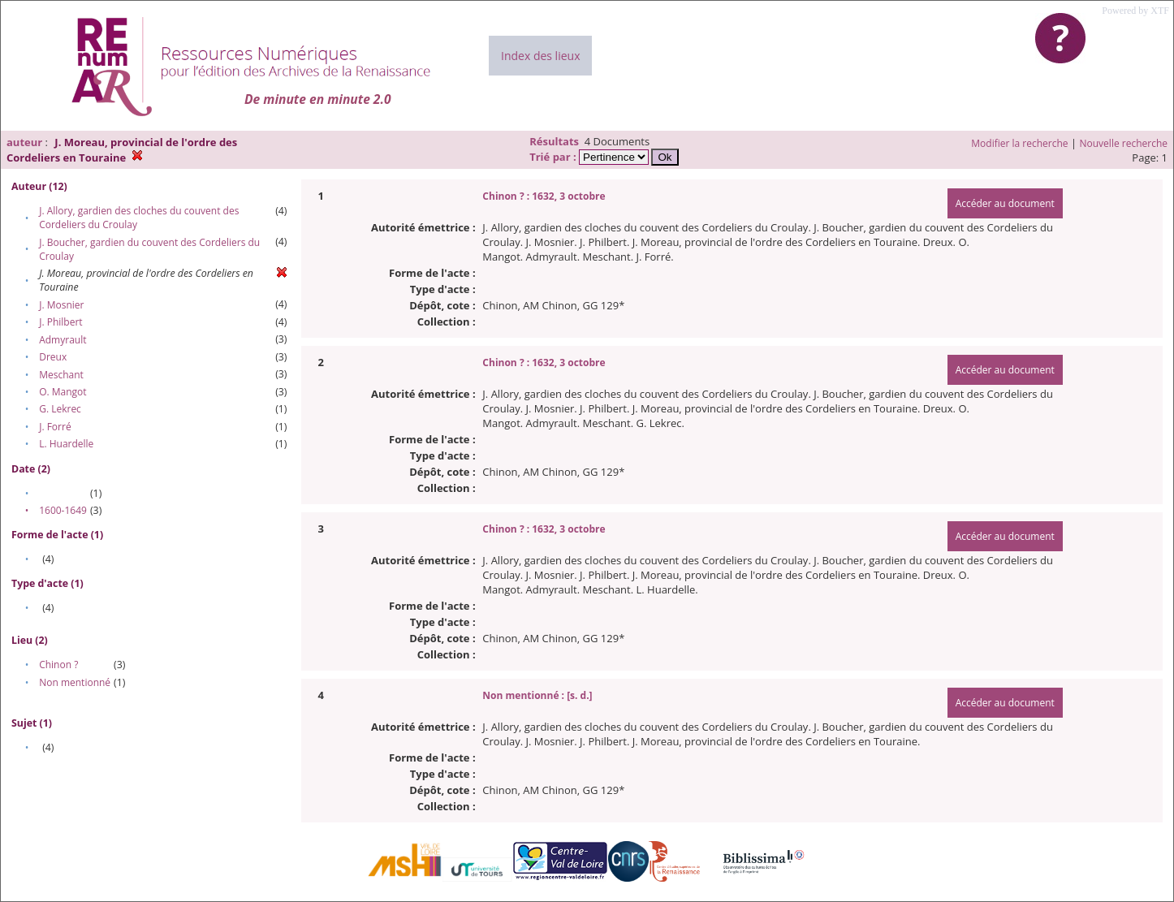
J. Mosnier (61, 305)
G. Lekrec (60, 409)
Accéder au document (1005, 203)
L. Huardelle (66, 444)
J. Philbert (60, 322)
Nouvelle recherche (1124, 143)
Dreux (53, 357)
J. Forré (55, 427)
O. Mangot (62, 392)
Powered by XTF (1135, 10)
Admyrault (62, 340)
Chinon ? (58, 664)
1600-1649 (63, 510)
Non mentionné (74, 682)
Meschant (61, 375)
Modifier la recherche (1019, 143)
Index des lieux (540, 55)
